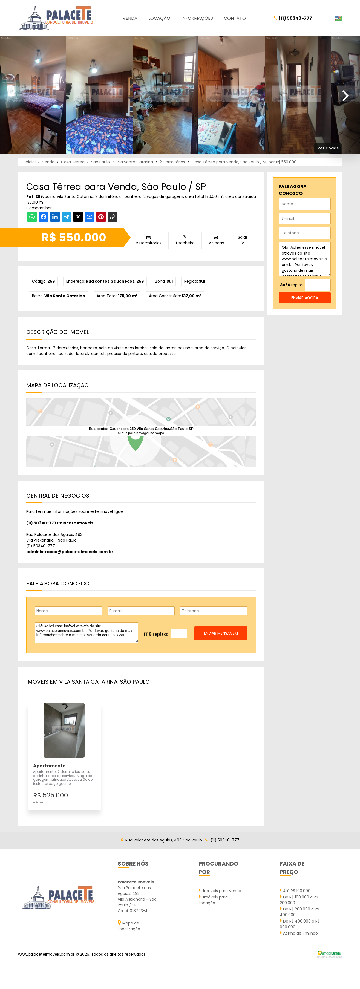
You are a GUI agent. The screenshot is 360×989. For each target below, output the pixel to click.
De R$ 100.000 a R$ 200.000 (299, 900)
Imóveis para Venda (220, 890)
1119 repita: (156, 634)
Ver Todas (328, 148)
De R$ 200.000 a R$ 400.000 (299, 912)
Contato (235, 18)
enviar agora (304, 297)
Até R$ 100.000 (295, 890)
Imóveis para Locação (213, 900)
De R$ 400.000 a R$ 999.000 (300, 924)
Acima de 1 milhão (299, 933)
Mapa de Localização (129, 925)
